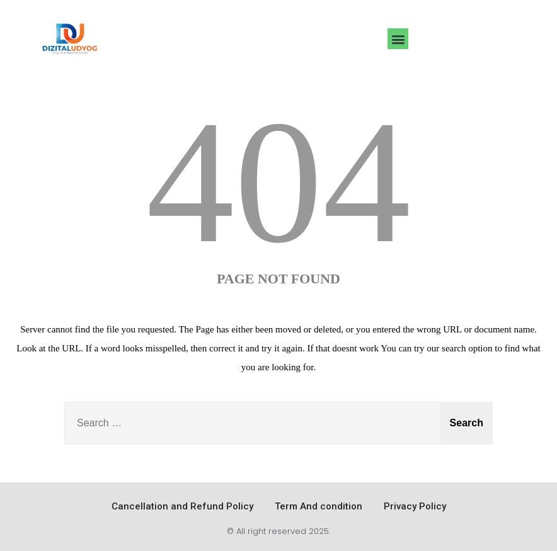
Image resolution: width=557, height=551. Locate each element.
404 (278, 182)
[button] (398, 38)
